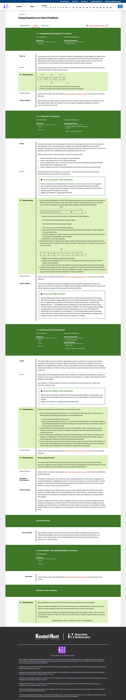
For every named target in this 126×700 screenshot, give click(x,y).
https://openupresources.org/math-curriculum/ (33, 663)
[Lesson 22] (107, 7)
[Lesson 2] (45, 7)
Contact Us (84, 1)
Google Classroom (96, 1)
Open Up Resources (77, 672)
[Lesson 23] (110, 7)
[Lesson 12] (73, 7)
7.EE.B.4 (40, 343)
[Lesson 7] (58, 7)
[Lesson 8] (61, 7)
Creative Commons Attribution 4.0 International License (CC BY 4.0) (59, 661)
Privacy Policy (55, 655)
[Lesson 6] (55, 7)
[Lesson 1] (42, 7)
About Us (75, 1)
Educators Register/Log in (113, 1)
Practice (45, 25)
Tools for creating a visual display (75, 348)
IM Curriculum (64, 1)
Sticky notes (69, 345)
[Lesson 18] (93, 7)
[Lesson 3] (48, 7)
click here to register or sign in (77, 94)
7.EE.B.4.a (40, 43)
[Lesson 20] (100, 7)
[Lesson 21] (104, 7)
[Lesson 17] (90, 7)
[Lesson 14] (80, 7)
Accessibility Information (67, 655)
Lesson (35, 25)
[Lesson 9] (63, 7)
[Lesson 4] (50, 7)
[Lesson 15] (83, 7)
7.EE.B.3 (40, 126)
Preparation (25, 25)
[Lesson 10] (66, 7)
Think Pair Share (70, 43)
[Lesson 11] (70, 7)
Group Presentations (71, 340)
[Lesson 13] (76, 7)
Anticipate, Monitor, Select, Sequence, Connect (76, 127)
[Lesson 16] (87, 7)
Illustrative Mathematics (64, 667)
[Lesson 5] (53, 7)
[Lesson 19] (97, 7)
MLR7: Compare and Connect (74, 131)
